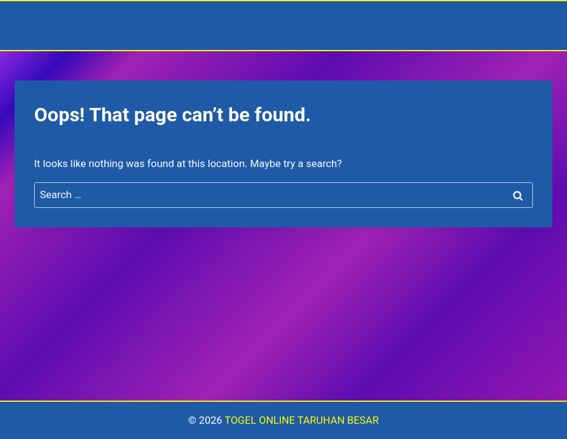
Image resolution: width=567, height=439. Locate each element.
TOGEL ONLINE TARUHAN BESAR (302, 420)
